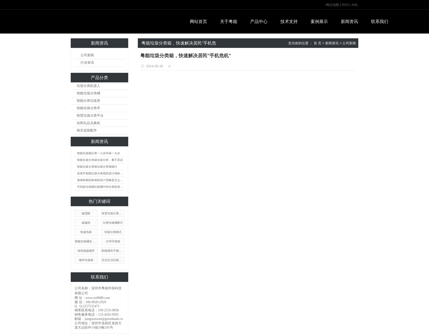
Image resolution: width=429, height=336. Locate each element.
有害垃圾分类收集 (113, 213)
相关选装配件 (87, 130)
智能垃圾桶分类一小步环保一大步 (98, 153)
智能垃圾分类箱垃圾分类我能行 (97, 166)
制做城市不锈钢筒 (113, 250)
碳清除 (86, 213)
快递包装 (86, 232)
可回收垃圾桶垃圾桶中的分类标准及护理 (100, 186)
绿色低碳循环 (86, 250)
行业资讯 (87, 62)
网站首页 (198, 21)
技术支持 (289, 21)
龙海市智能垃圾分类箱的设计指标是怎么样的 (100, 173)
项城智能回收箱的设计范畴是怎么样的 (100, 180)
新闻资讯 (349, 21)
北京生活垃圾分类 (113, 260)
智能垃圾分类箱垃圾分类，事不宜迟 (100, 160)
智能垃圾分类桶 (88, 93)
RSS (345, 5)
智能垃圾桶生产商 (86, 241)
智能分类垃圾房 (88, 101)
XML (354, 5)
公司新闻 (87, 55)
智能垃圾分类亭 (88, 108)
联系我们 (379, 21)
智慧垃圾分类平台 (90, 115)
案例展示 (319, 21)
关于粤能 (228, 21)
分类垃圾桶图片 (113, 222)
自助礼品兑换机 (88, 123)
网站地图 (332, 5)
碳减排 (86, 222)
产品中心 (258, 21)
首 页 (317, 43)
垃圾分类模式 (113, 232)
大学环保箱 (113, 241)
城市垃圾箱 (86, 260)
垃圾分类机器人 (88, 86)
